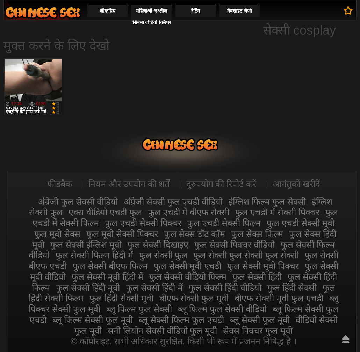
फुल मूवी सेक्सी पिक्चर (122, 234)
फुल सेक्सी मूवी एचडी (188, 266)
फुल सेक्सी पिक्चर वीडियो (234, 245)
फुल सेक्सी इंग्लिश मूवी (86, 245)
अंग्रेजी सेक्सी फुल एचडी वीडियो (173, 202)
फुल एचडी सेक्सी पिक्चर (143, 223)
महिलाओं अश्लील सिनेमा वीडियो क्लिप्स (151, 16)
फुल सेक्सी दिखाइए (158, 245)
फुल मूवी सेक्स (57, 234)
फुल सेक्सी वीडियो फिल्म (188, 277)
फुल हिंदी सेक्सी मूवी (121, 298)
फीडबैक (59, 184)
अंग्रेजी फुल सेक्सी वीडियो (78, 202)
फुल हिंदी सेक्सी (292, 288)
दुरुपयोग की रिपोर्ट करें (221, 184)
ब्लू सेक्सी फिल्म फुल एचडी (181, 320)
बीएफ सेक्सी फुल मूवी (194, 298)
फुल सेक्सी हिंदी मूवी (88, 288)
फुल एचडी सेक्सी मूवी (300, 223)
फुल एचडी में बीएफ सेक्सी (189, 212)
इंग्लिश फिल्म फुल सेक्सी (267, 202)
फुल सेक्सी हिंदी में (154, 288)
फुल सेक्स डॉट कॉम (194, 234)
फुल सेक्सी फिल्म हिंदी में (94, 255)
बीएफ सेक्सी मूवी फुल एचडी (279, 298)
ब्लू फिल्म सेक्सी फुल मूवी (92, 320)
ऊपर (346, 339)
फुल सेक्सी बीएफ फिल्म (110, 266)
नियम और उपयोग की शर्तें (129, 184)
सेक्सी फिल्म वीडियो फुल (42, 12)
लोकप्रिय (107, 11)
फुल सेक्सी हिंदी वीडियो (225, 288)
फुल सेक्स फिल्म (257, 234)
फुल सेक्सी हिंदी (257, 277)
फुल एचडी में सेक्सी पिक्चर (277, 212)
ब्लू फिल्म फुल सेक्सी (139, 309)
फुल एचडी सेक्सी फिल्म (224, 223)
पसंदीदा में (348, 10)
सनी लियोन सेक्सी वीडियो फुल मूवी (162, 331)
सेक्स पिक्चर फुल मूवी (258, 331)
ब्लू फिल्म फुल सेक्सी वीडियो (222, 309)
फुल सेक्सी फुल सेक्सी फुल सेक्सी (246, 255)
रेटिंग (195, 11)
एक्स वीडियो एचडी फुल (105, 212)
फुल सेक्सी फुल (163, 255)
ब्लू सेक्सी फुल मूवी (260, 320)
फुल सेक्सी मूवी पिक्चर (263, 266)
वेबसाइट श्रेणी (239, 11)
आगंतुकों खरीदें (296, 184)
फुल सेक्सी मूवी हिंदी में (107, 277)
